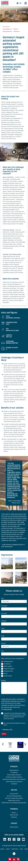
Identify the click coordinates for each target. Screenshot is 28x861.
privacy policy (8, 709)
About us (14, 812)
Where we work (14, 815)
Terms (21, 849)
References (14, 817)
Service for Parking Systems (14, 796)
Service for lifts (14, 793)
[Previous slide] (3, 744)
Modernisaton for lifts (14, 800)
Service (14, 790)
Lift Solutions (14, 772)
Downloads (14, 784)
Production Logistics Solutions (14, 777)
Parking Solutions (14, 770)
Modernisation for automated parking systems (14, 802)
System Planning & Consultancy (14, 781)
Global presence (14, 827)
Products (14, 766)
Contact (14, 823)
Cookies (2, 849)
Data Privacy (14, 849)
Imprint (8, 849)
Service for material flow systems (14, 798)
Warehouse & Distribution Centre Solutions (14, 779)
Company (14, 809)
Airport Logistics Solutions (14, 775)
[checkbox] (14, 669)
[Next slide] (25, 744)
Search (26, 849)
